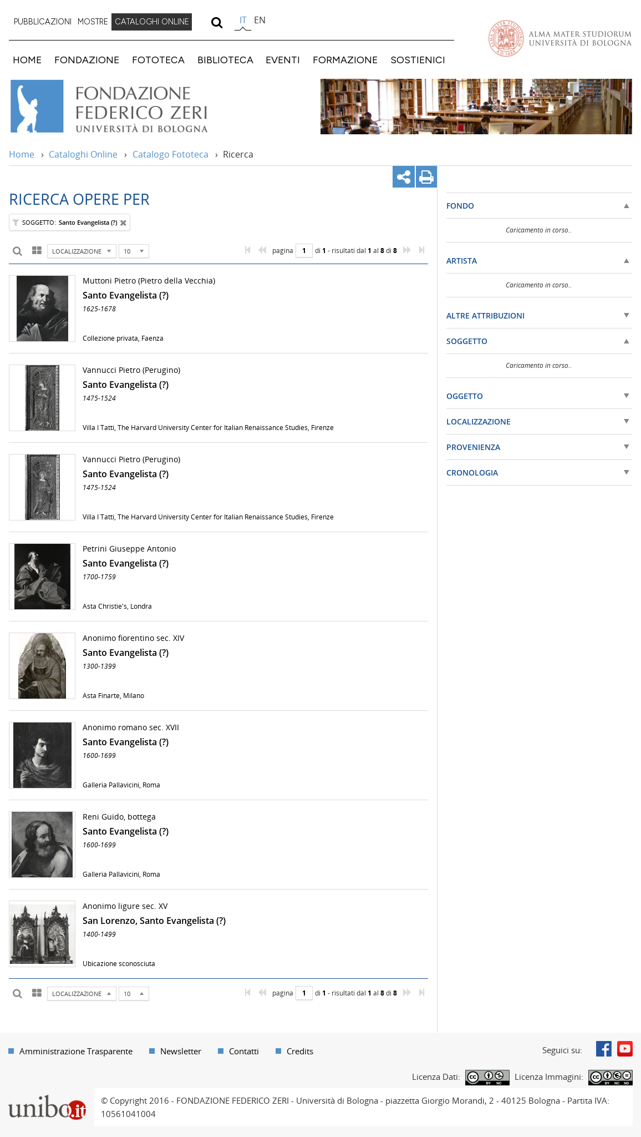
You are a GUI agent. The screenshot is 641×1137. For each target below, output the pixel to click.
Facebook (604, 1049)
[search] (216, 22)
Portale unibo (47, 1094)
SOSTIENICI (417, 59)
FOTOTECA (158, 59)
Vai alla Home (124, 106)
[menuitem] (43, 22)
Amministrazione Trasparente (76, 1051)
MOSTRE (93, 22)
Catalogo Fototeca (170, 154)
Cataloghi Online (83, 154)
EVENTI (283, 59)
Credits (300, 1051)
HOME (27, 59)
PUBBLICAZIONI (43, 22)
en (260, 20)
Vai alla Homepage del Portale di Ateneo (560, 38)
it (243, 20)
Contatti (244, 1051)
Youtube (625, 1049)
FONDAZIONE (86, 59)
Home (21, 154)
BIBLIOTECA (225, 59)
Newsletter (180, 1051)
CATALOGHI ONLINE (152, 22)
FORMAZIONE (345, 59)
